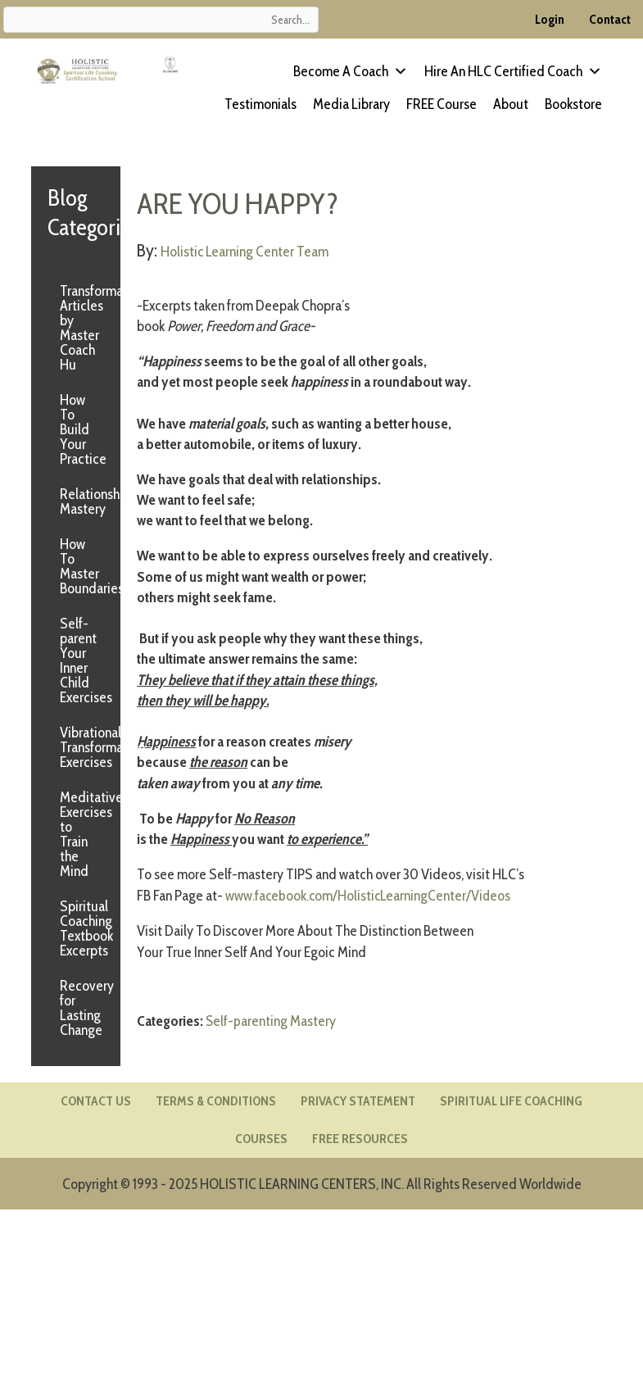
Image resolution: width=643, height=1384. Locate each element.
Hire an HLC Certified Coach (513, 71)
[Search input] (161, 20)
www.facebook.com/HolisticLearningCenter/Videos (369, 895)
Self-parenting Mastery (271, 1019)
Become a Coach (350, 71)
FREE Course (441, 104)
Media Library (351, 104)
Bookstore (573, 104)
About (510, 104)
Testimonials (260, 104)
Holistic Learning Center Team (245, 252)
